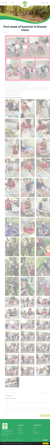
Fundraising (20, 429)
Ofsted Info (20, 430)
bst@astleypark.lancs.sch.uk (8, 433)
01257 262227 (5, 435)
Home (3, 32)
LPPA (34, 430)
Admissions (20, 427)
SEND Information (21, 432)
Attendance (36, 433)
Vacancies (20, 433)
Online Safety (36, 432)
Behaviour (35, 427)
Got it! (46, 443)
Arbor (35, 429)
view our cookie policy (27, 443)
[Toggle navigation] (5, 2)
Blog (6, 32)
